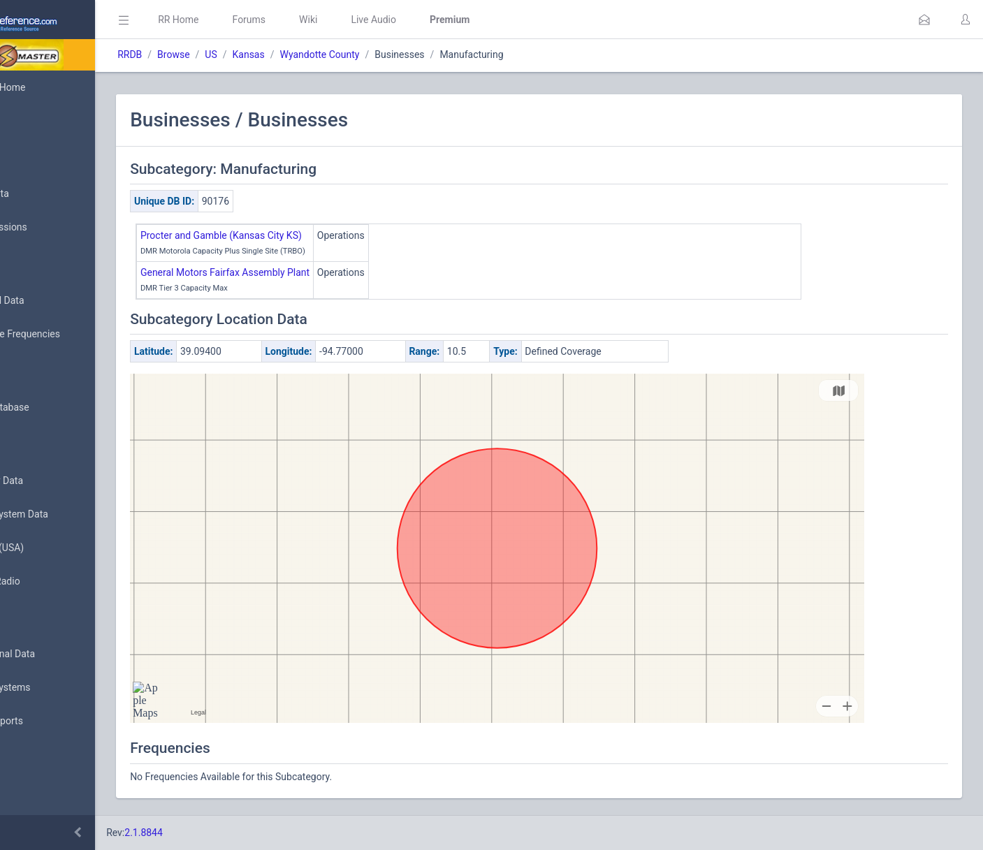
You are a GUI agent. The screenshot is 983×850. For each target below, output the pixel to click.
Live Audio (457, 19)
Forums (332, 19)
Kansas (332, 54)
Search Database (56, 407)
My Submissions (55, 227)
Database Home (54, 87)
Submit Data (46, 194)
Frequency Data (53, 481)
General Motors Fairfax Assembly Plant (308, 272)
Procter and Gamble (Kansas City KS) (305, 235)
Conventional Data (59, 654)
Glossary (38, 795)
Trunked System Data (66, 514)
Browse (257, 54)
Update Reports (53, 721)
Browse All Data (54, 301)
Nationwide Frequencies (72, 334)
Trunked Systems (57, 688)
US (294, 54)
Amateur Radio (52, 581)
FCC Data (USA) (54, 548)
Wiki (392, 19)
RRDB (213, 54)
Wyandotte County (403, 54)
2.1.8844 (227, 832)
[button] (924, 19)
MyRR (32, 121)
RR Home (262, 19)
